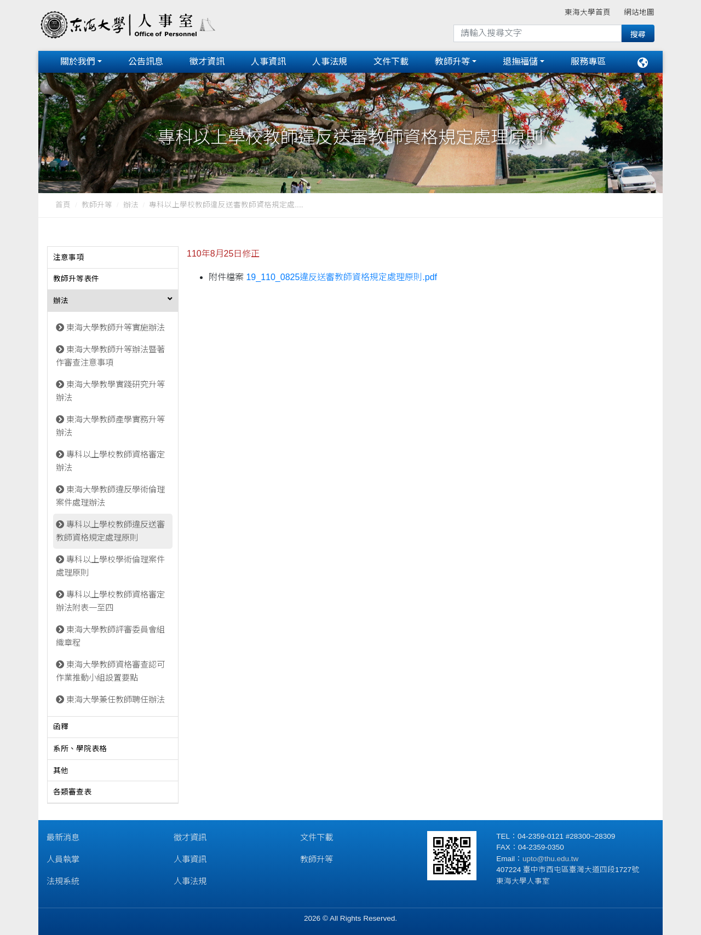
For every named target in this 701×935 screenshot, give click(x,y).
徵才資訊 (207, 61)
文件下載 (391, 61)
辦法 (131, 205)
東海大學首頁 (588, 12)
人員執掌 (63, 859)
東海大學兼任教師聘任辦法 (115, 699)
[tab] (113, 258)
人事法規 (329, 61)
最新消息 (63, 837)
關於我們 (77, 61)
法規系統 (63, 881)
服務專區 (588, 61)
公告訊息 (145, 61)
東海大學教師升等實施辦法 (115, 327)
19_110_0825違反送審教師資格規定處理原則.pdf (341, 277)
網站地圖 (639, 12)
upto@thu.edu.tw (550, 859)
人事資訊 (268, 61)
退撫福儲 (520, 61)
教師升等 (452, 61)
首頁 (63, 205)
